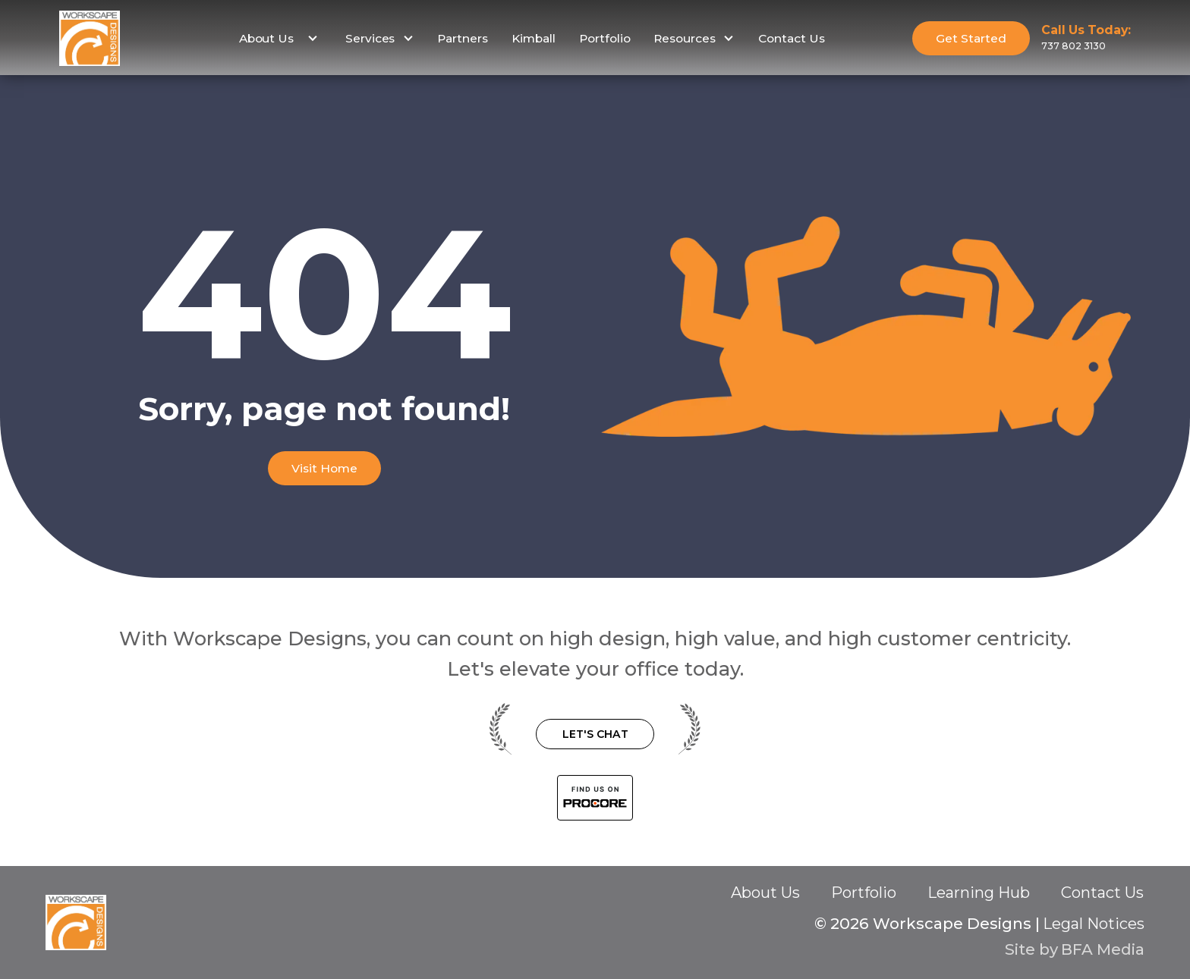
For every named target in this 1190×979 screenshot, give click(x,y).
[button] (277, 38)
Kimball (534, 38)
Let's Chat (595, 734)
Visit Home (324, 468)
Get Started (971, 38)
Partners (462, 38)
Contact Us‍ (1102, 893)
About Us (765, 892)
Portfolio (605, 38)
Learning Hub (978, 892)
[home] (89, 38)
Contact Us (791, 38)
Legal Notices (1093, 923)
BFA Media (1102, 949)
